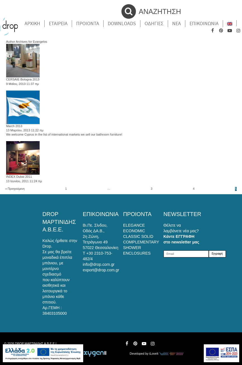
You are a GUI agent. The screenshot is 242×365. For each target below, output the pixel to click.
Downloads (122, 23)
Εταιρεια (58, 23)
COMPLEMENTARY (141, 242)
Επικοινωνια (204, 23)
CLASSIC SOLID (138, 236)
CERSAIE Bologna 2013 (22, 79)
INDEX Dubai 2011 (19, 176)
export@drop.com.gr (101, 270)
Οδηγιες (154, 23)
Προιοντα (87, 23)
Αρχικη (32, 23)
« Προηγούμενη (15, 188)
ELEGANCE (134, 225)
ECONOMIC (134, 231)
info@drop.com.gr (99, 264)
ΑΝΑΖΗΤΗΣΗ (151, 11)
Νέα (176, 23)
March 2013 (14, 126)
